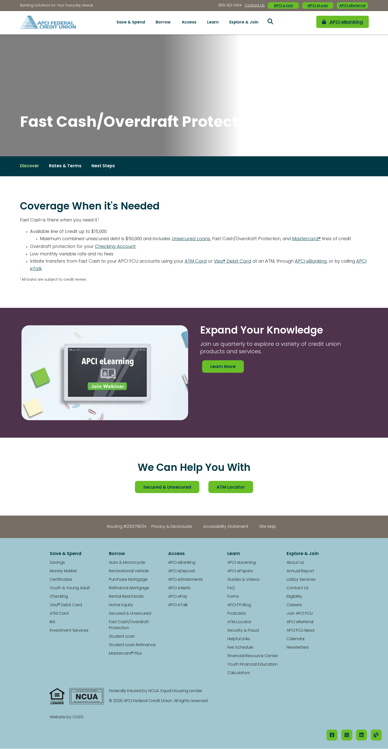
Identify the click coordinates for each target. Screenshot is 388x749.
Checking (59, 597)
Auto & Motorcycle (127, 563)
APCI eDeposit (181, 571)
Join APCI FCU (300, 614)
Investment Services (69, 631)
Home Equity (121, 605)
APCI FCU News (301, 631)
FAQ (231, 588)
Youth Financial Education (252, 665)
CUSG (77, 718)
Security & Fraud (243, 631)
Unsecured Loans (195, 239)
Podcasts (236, 614)
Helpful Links (238, 639)
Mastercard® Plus (125, 654)
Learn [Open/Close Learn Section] (213, 22)
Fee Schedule (240, 648)
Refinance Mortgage (129, 588)
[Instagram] (346, 735)
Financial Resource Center (252, 656)
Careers (294, 605)
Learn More (223, 367)
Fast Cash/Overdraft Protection (129, 625)
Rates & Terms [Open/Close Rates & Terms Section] (66, 166)
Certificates (61, 580)
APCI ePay (177, 597)
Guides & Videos (243, 580)
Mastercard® (314, 239)
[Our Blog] (376, 735)
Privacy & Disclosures (171, 527)
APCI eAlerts (179, 588)
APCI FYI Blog (239, 605)
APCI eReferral (352, 6)
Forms (233, 597)
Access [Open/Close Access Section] (189, 22)
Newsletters (298, 648)
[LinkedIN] (361, 735)
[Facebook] (332, 735)
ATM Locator (231, 487)
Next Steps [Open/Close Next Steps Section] (105, 166)
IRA (52, 622)
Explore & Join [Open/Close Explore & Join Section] (243, 22)
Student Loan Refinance (132, 645)
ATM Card (200, 261)
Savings (57, 563)
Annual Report (300, 571)
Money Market (63, 571)
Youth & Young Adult (70, 588)
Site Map (267, 527)
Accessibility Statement (225, 527)
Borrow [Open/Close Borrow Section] (163, 22)
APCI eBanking (337, 22)
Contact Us (255, 5)
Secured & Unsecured (167, 487)
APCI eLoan (318, 6)
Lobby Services (301, 580)
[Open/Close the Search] (270, 22)
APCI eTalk (57, 269)
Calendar (296, 639)
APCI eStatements (185, 580)
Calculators (238, 673)
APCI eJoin (283, 6)
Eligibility (294, 597)
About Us (295, 563)
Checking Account (117, 246)
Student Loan (122, 637)
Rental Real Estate (126, 597)
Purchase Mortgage (128, 580)
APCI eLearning (241, 563)
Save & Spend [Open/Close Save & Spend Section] (130, 22)
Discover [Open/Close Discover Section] (30, 166)
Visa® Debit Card (237, 261)
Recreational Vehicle (129, 571)
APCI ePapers (240, 571)
